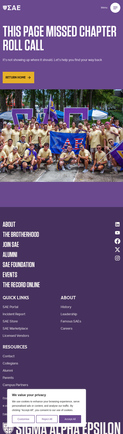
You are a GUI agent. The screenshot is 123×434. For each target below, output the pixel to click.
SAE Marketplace (15, 329)
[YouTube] (117, 233)
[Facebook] (117, 241)
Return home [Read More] (18, 80)
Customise (23, 419)
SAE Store (10, 322)
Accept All (70, 419)
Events (10, 275)
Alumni (8, 371)
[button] (12, 7)
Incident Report (14, 314)
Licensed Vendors (16, 336)
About (9, 224)
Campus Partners (15, 385)
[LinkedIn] (117, 224)
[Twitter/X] (117, 249)
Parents (8, 378)
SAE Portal (10, 307)
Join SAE (11, 245)
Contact (9, 356)
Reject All (47, 419)
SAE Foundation (19, 265)
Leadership (69, 314)
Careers (66, 329)
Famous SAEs (71, 322)
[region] (46, 408)
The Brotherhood (21, 234)
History (66, 307)
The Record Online (21, 285)
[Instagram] (117, 258)
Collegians (10, 364)
